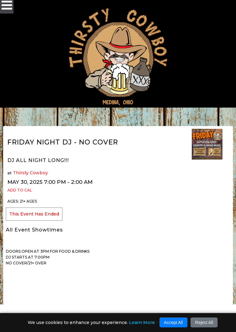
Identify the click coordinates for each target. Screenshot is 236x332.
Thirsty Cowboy (30, 173)
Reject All (204, 322)
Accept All (173, 322)
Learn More (142, 322)
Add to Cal (19, 190)
